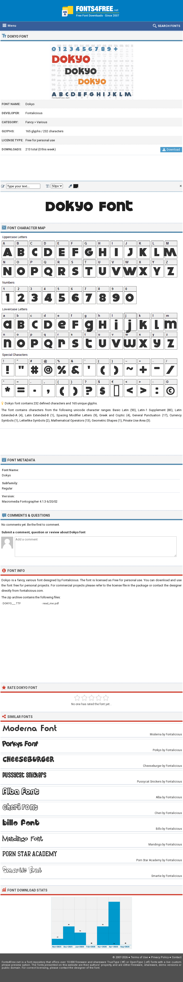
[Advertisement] (91, 168)
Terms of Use (139, 957)
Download (171, 149)
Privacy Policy (160, 957)
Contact (176, 957)
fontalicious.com (31, 590)
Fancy (29, 122)
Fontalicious (33, 113)
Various (42, 122)
